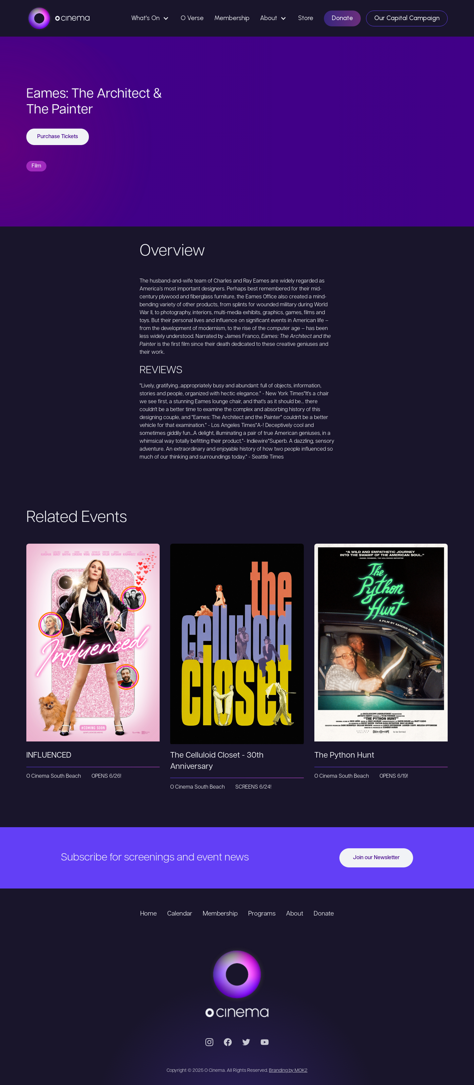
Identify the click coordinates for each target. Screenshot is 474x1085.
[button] (150, 18)
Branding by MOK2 (288, 1070)
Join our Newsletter (376, 857)
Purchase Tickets (57, 136)
